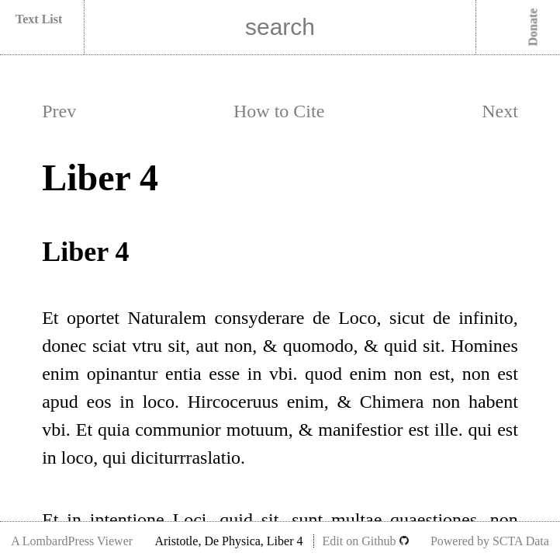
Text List (39, 19)
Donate (533, 28)
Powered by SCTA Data (489, 541)
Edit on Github (365, 541)
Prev (59, 111)
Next (500, 111)
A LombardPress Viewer (72, 541)
